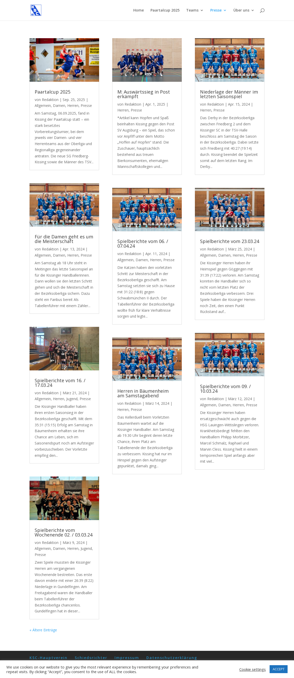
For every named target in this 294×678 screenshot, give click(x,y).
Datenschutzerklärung (171, 657)
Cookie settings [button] (252, 669)
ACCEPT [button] (278, 669)
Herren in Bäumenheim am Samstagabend (143, 393)
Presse (216, 10)
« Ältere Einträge (43, 630)
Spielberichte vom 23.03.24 (229, 241)
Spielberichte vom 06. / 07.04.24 (142, 243)
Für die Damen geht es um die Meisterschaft (64, 239)
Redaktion (50, 99)
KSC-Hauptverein (49, 657)
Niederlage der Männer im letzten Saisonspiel (229, 94)
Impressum (127, 657)
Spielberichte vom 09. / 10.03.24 (225, 388)
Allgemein (43, 105)
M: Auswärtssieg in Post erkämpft (143, 94)
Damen (59, 105)
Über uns (241, 10)
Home (138, 10)
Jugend (72, 398)
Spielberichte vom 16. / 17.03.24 (60, 382)
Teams (192, 10)
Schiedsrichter (91, 657)
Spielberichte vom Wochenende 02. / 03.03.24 (63, 532)
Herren (73, 105)
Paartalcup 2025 (164, 10)
